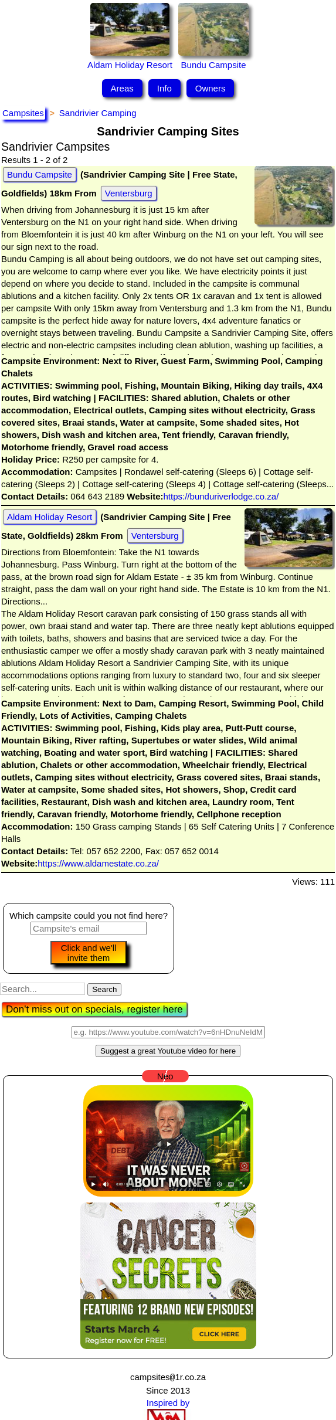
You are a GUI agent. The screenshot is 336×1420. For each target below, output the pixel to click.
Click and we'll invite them (89, 953)
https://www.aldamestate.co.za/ (98, 863)
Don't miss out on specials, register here (94, 1009)
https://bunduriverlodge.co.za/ (221, 496)
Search (104, 989)
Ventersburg (128, 193)
